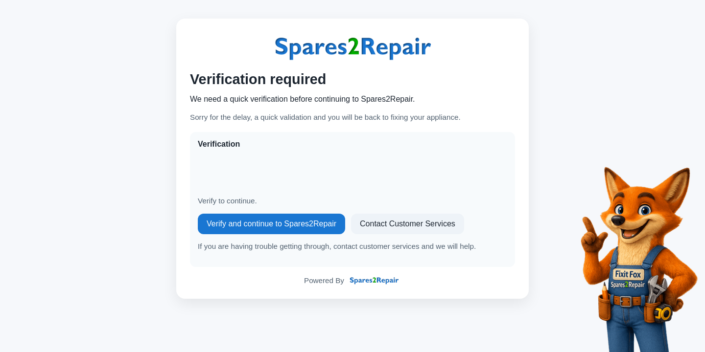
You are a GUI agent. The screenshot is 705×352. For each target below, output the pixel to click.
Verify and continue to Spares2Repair (271, 224)
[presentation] (272, 173)
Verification (219, 144)
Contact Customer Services (407, 224)
